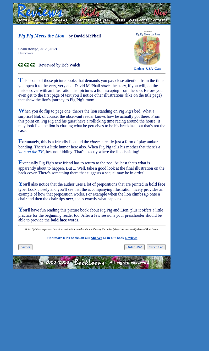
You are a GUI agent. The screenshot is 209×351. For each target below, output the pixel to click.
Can (158, 68)
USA (149, 68)
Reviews (131, 238)
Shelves (96, 238)
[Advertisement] (187, 81)
